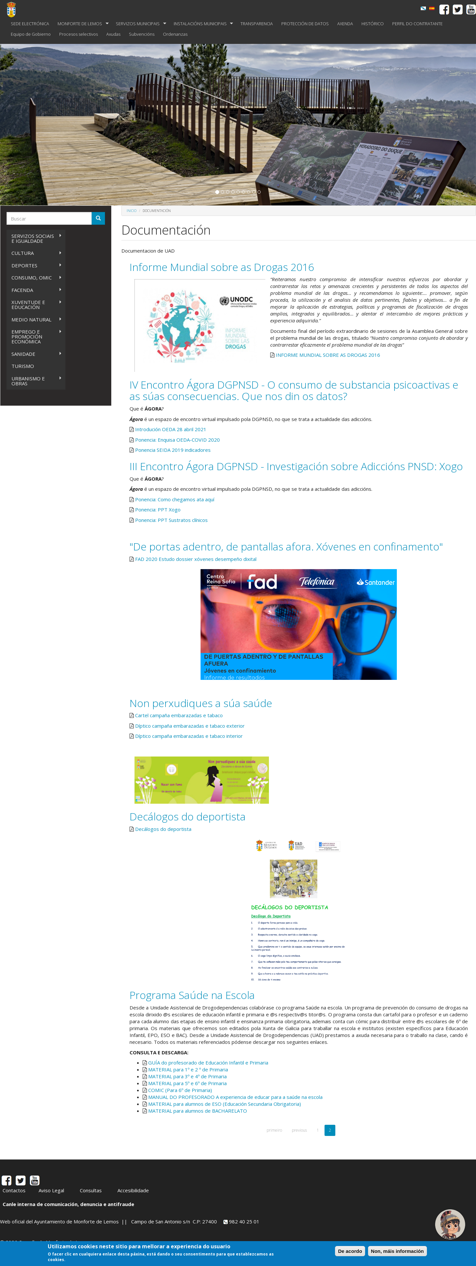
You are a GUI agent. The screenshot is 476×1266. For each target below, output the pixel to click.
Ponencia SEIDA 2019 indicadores (173, 450)
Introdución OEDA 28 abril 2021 (170, 429)
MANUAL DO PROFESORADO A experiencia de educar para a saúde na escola (235, 1097)
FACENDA (34, 290)
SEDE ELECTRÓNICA (30, 24)
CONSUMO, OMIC (34, 277)
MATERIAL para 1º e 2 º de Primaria (188, 1069)
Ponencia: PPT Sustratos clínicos (171, 520)
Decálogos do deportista (188, 816)
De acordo (350, 1251)
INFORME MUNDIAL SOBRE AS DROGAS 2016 (328, 355)
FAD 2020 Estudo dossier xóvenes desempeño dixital (195, 559)
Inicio (131, 210)
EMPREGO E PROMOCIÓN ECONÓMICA (34, 336)
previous (299, 1130)
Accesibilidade (133, 1190)
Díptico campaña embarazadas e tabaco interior (189, 736)
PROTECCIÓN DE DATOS (305, 24)
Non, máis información (397, 1251)
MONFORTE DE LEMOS (81, 24)
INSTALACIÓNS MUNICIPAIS (201, 24)
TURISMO (22, 366)
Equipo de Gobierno (31, 34)
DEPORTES (34, 265)
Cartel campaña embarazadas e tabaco (179, 715)
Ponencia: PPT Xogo (158, 509)
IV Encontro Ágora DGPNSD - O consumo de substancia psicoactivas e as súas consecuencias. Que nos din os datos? (294, 390)
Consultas (91, 1190)
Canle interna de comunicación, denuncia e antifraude (68, 1204)
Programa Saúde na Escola (192, 995)
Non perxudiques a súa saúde (201, 703)
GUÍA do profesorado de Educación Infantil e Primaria (208, 1062)
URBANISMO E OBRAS (34, 381)
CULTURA (34, 253)
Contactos (14, 1190)
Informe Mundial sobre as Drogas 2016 (222, 267)
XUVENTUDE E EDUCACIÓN (34, 304)
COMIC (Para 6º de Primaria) (180, 1090)
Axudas (113, 34)
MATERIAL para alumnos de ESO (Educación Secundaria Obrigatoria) (224, 1104)
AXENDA (345, 24)
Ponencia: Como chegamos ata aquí (174, 499)
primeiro (274, 1130)
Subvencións (141, 34)
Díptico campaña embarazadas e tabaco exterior (190, 725)
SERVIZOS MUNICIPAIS (139, 24)
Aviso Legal (51, 1190)
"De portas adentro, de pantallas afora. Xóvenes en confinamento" (286, 546)
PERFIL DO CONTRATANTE (417, 24)
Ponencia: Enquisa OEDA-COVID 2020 (177, 439)
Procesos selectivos (78, 34)
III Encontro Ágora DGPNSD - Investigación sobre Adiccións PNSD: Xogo (296, 466)
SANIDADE (34, 354)
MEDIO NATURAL (34, 319)
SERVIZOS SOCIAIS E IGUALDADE (34, 238)
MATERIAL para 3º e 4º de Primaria (187, 1076)
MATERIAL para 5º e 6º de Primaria (187, 1083)
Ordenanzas (175, 34)
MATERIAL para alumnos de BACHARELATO (197, 1110)
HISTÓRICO (372, 24)
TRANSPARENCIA (256, 24)
